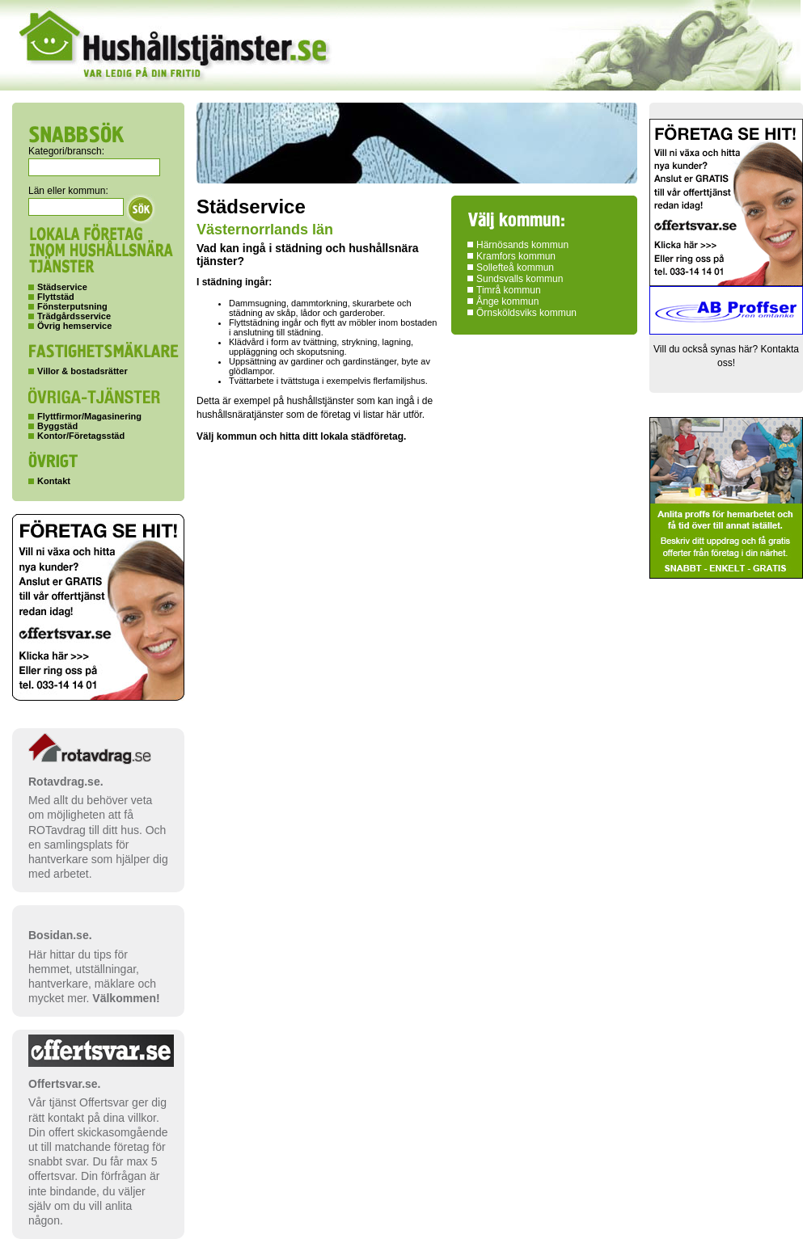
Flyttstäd (55, 296)
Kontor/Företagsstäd (81, 435)
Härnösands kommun (522, 245)
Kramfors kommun (516, 256)
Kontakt (53, 481)
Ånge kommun (507, 301)
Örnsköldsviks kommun (526, 312)
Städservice (62, 287)
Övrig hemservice (74, 326)
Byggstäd (57, 426)
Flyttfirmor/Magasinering (89, 416)
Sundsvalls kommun (519, 278)
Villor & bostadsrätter (82, 371)
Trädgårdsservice (74, 316)
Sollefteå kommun (515, 267)
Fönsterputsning (72, 306)
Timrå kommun (508, 290)
